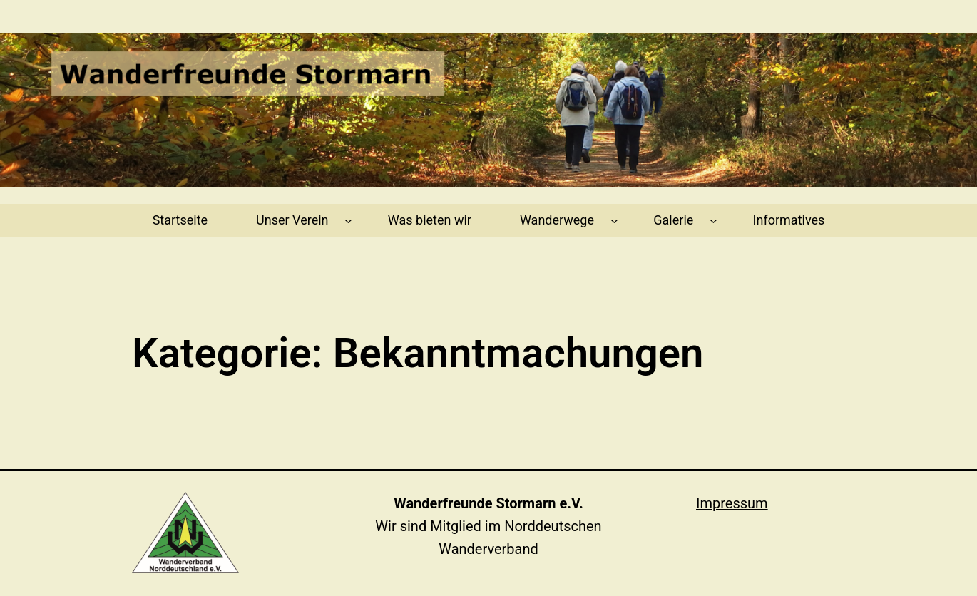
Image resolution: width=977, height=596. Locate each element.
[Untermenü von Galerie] (713, 221)
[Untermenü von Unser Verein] (348, 221)
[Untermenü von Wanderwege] (614, 221)
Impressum (732, 503)
